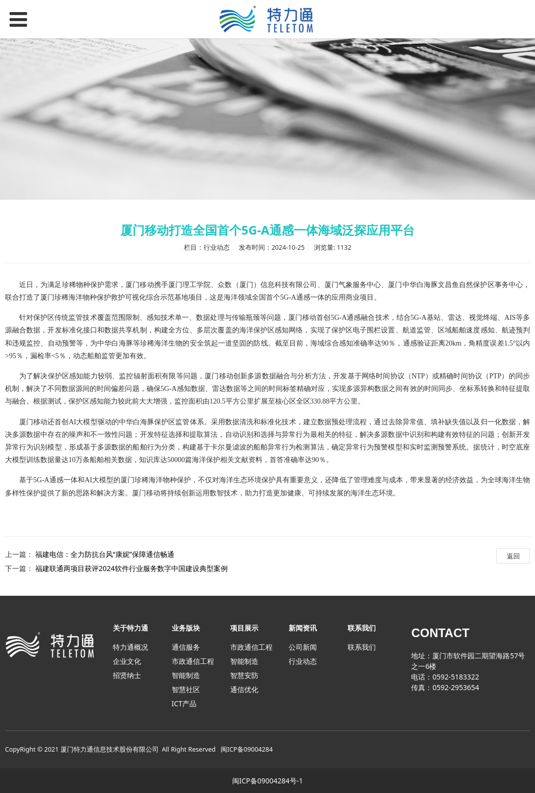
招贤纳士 (127, 675)
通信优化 (244, 689)
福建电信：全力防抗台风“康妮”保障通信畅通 (104, 554)
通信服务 (186, 647)
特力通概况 (130, 647)
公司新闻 (303, 647)
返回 (513, 555)
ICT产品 (184, 703)
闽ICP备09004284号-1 (267, 780)
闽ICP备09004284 (247, 749)
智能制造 (186, 675)
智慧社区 (186, 689)
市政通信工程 (193, 661)
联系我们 (362, 647)
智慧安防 (244, 675)
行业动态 (303, 661)
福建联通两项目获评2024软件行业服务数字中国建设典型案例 (131, 568)
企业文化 (127, 661)
